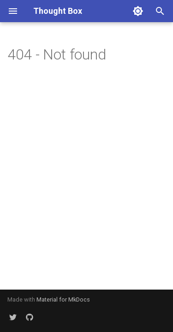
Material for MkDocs (63, 299)
